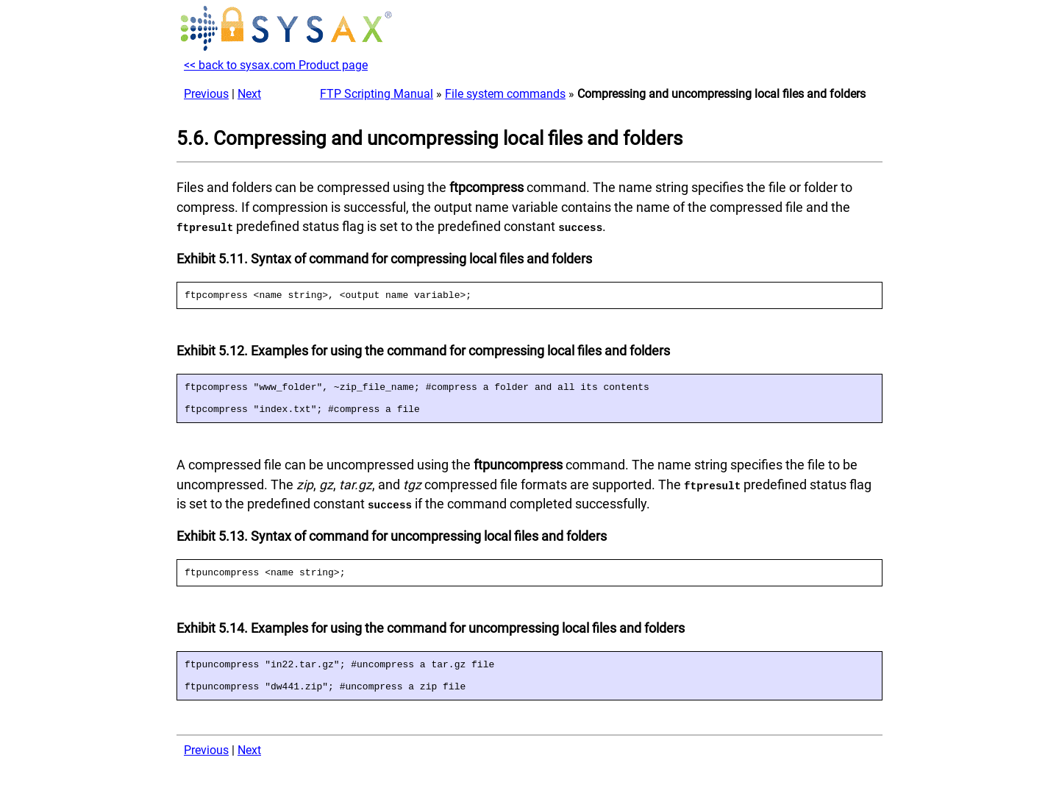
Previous (206, 94)
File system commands (505, 94)
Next (249, 94)
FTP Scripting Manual (376, 94)
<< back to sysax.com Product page (276, 65)
